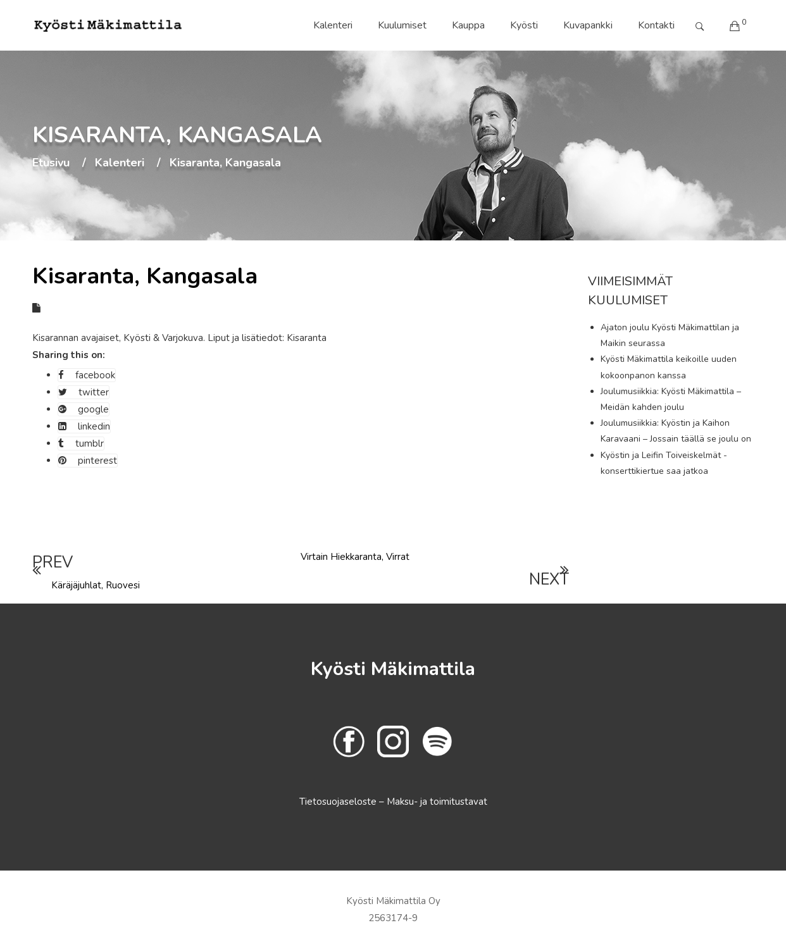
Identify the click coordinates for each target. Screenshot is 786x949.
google (83, 409)
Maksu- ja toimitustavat (437, 801)
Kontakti (656, 25)
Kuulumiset (402, 25)
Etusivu (51, 163)
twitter (83, 392)
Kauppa (468, 25)
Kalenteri (332, 25)
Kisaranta (307, 338)
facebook (86, 375)
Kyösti (524, 25)
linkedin (84, 426)
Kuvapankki (588, 25)
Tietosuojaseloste (339, 801)
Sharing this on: (68, 355)
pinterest (87, 460)
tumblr (81, 443)
